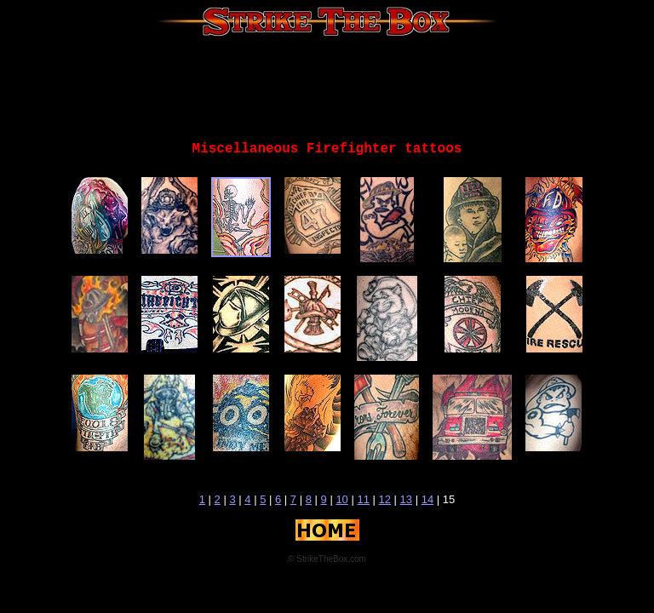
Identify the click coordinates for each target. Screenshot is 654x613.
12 (385, 499)
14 (427, 499)
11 (363, 499)
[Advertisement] (327, 89)
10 (341, 499)
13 (406, 499)
